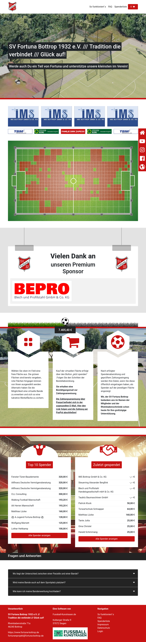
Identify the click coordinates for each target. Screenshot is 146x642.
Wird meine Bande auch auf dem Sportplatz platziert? (39, 582)
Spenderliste (120, 6)
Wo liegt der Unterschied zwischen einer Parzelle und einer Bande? (45, 573)
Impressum (103, 624)
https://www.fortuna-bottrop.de (23, 632)
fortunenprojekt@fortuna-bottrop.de (25, 635)
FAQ (110, 6)
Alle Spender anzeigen (39, 535)
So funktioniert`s (98, 6)
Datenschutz (103, 628)
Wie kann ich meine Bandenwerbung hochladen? (37, 591)
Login (100, 631)
